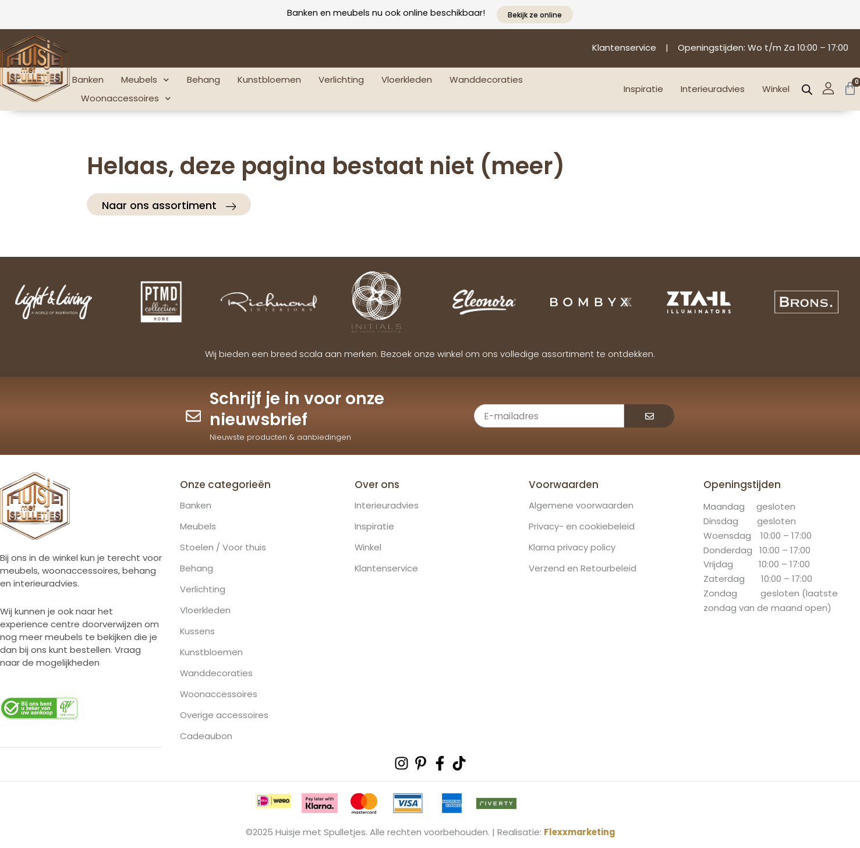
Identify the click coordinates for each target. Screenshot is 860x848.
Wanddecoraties (486, 79)
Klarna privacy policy (572, 547)
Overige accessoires (224, 715)
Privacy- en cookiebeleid (582, 526)
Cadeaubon (206, 736)
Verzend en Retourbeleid (582, 568)
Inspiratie (643, 89)
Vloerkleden (406, 79)
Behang (203, 79)
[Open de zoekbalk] (807, 89)
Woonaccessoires (126, 99)
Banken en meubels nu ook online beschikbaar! (386, 12)
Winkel (776, 89)
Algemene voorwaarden (581, 505)
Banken (88, 79)
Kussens (197, 631)
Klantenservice (387, 568)
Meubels (145, 80)
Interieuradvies (713, 89)
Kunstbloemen (269, 79)
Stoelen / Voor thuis (223, 547)
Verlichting (341, 79)
